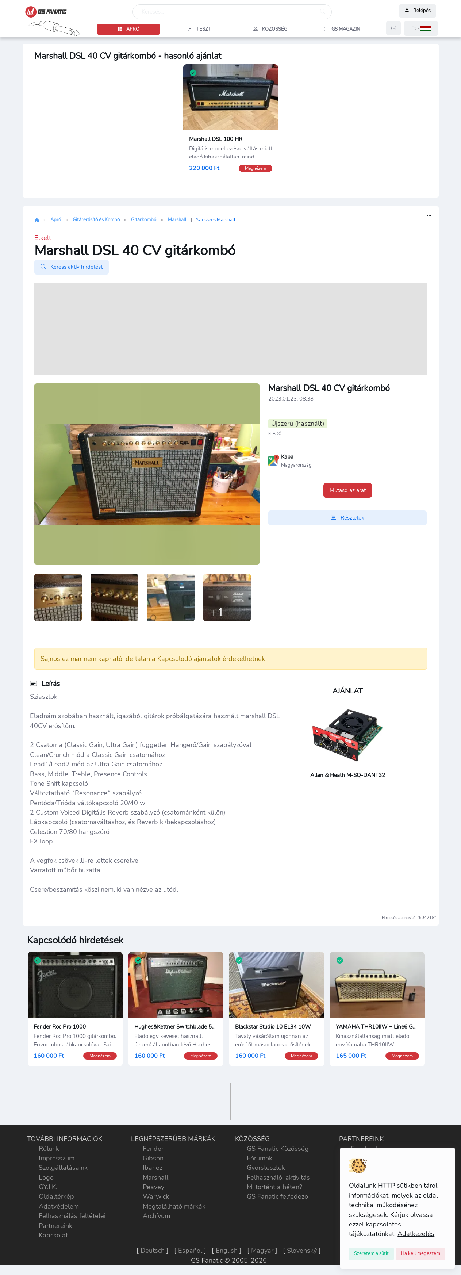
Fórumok (259, 1159)
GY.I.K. (48, 1188)
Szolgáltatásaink (63, 1168)
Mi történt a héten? (274, 1188)
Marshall (177, 220)
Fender (153, 1149)
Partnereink (55, 1226)
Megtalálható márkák (174, 1207)
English (227, 1251)
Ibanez (152, 1168)
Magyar (262, 1251)
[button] (421, 28)
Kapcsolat (53, 1236)
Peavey (153, 1188)
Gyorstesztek (266, 1168)
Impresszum (56, 1159)
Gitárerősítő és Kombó (96, 220)
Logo (46, 1178)
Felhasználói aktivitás (278, 1178)
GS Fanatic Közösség (278, 1149)
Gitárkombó (143, 220)
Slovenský (302, 1251)
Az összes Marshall (215, 220)
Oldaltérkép (56, 1197)
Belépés (417, 11)
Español (190, 1251)
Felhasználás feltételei (72, 1217)
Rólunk (49, 1149)
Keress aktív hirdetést (72, 267)
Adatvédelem (59, 1207)
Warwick (156, 1197)
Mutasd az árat (348, 490)
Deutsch (153, 1251)
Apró (55, 220)
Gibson (153, 1159)
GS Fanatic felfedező (277, 1197)
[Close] (371, 1254)
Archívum (156, 1217)
